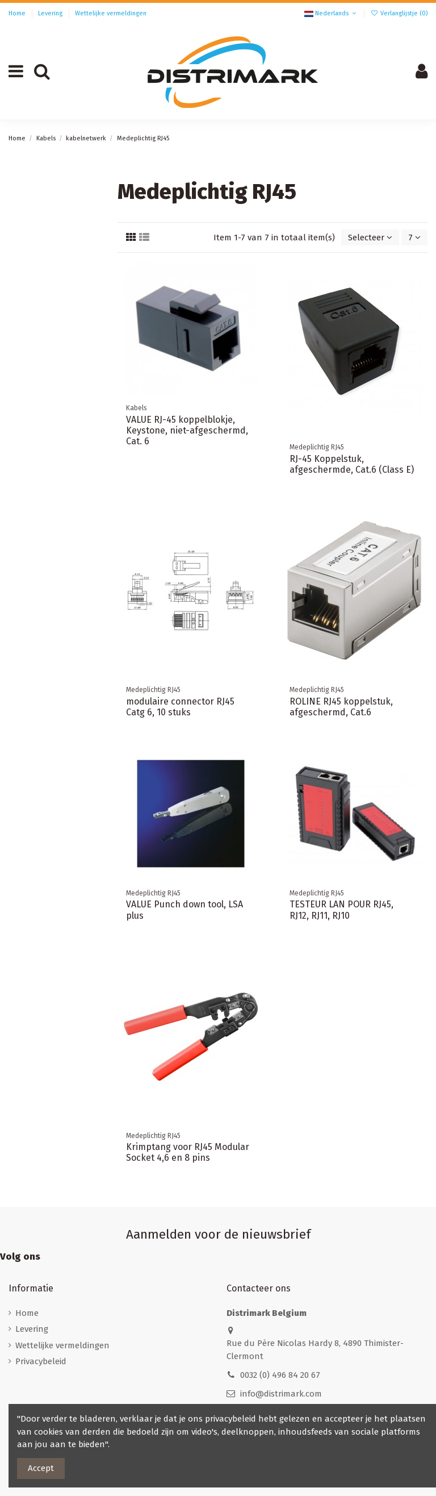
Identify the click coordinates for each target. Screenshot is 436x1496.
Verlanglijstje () (399, 13)
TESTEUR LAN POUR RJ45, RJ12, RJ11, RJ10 (341, 909)
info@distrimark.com (281, 1394)
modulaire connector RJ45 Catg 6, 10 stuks (180, 707)
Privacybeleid (40, 1361)
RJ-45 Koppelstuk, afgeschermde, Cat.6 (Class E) (352, 464)
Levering (51, 13)
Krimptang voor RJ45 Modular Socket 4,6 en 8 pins (187, 1152)
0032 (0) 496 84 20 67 (280, 1375)
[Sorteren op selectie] (370, 238)
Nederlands (331, 13)
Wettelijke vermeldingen (110, 13)
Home (18, 13)
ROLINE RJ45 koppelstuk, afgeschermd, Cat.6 (341, 707)
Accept (41, 1468)
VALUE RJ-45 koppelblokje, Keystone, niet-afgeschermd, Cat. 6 (187, 430)
